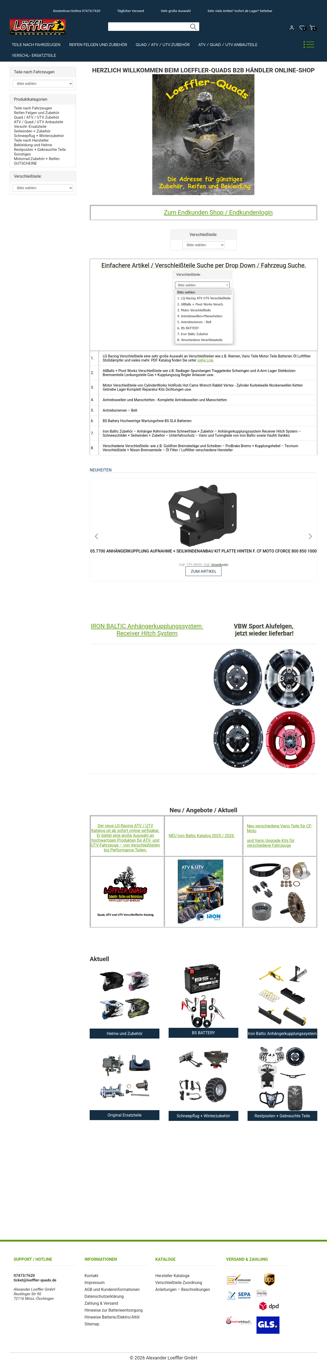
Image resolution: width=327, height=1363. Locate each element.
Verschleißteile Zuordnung (177, 1282)
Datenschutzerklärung (103, 1295)
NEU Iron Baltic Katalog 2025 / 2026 (202, 835)
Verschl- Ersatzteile (34, 55)
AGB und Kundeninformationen (111, 1289)
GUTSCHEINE (25, 163)
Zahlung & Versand (101, 1302)
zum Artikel (203, 571)
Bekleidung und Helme (33, 145)
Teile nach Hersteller (31, 140)
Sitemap (92, 1322)
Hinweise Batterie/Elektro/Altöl (111, 1315)
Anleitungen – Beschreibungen (181, 1289)
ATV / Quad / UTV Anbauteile (227, 44)
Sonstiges (22, 154)
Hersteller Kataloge (171, 1275)
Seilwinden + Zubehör (32, 131)
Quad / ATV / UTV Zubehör (163, 44)
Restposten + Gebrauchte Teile (40, 149)
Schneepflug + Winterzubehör (39, 135)
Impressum (94, 1282)
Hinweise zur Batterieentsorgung (112, 1308)
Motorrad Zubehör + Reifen (37, 158)
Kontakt (91, 1275)
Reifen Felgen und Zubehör (98, 44)
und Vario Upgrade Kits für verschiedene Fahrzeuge (271, 843)
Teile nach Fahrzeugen (36, 44)
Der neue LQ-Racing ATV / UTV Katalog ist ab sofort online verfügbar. (125, 828)
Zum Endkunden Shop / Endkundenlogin (218, 212)
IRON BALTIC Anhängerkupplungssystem (147, 626)
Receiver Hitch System (147, 633)
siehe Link (205, 360)
